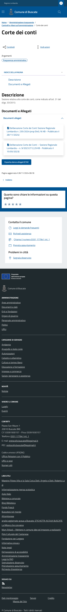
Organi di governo (10, 316)
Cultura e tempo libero (12, 362)
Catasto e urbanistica (11, 358)
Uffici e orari (7, 460)
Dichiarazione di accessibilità (15, 552)
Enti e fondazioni (9, 311)
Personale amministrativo (14, 320)
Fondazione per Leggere (13, 538)
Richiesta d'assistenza (12, 569)
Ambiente (6, 344)
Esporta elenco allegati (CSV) (16, 162)
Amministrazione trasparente (21, 22)
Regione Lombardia (11, 3)
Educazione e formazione (13, 367)
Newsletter (7, 587)
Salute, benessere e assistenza (16, 375)
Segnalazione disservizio (13, 562)
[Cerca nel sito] (58, 12)
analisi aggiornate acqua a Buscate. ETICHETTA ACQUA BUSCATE (32, 520)
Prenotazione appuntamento (15, 566)
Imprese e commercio (11, 371)
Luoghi (5, 406)
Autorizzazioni (8, 353)
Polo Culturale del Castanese (15, 534)
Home (4, 22)
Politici (5, 324)
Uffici (4, 329)
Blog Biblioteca (9, 503)
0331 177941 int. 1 (20, 436)
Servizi (33, 598)
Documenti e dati (10, 307)
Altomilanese (8, 516)
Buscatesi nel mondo (11, 511)
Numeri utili (7, 465)
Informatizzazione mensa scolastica (18, 489)
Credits (51, 598)
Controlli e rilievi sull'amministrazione (17, 25)
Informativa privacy (11, 543)
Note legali (7, 547)
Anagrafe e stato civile (12, 349)
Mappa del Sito (20, 601)
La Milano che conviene (13, 525)
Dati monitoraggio (10, 598)
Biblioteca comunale (11, 498)
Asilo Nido (6, 494)
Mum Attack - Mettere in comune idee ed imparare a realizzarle (31, 529)
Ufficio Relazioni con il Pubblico (16, 456)
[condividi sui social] (8, 47)
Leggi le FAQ (7, 559)
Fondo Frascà (8, 507)
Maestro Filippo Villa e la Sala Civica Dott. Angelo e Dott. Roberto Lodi (33, 483)
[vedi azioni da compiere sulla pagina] (42, 47)
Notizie (5, 391)
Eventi (5, 411)
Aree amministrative (11, 302)
